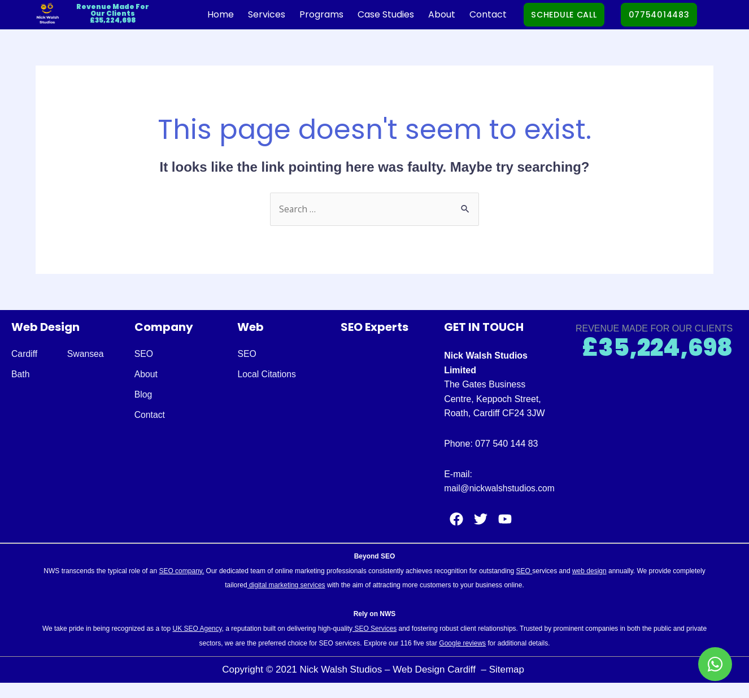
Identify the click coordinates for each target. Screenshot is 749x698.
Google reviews (462, 658)
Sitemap (508, 684)
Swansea (85, 354)
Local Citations (267, 374)
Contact (473, 14)
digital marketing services (286, 600)
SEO (144, 354)
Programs (307, 14)
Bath (20, 374)
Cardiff (24, 354)
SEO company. (181, 586)
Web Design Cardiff (435, 684)
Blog (143, 395)
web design (589, 586)
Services (252, 14)
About (427, 14)
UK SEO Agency (196, 643)
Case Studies (371, 14)
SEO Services (374, 643)
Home (206, 14)
